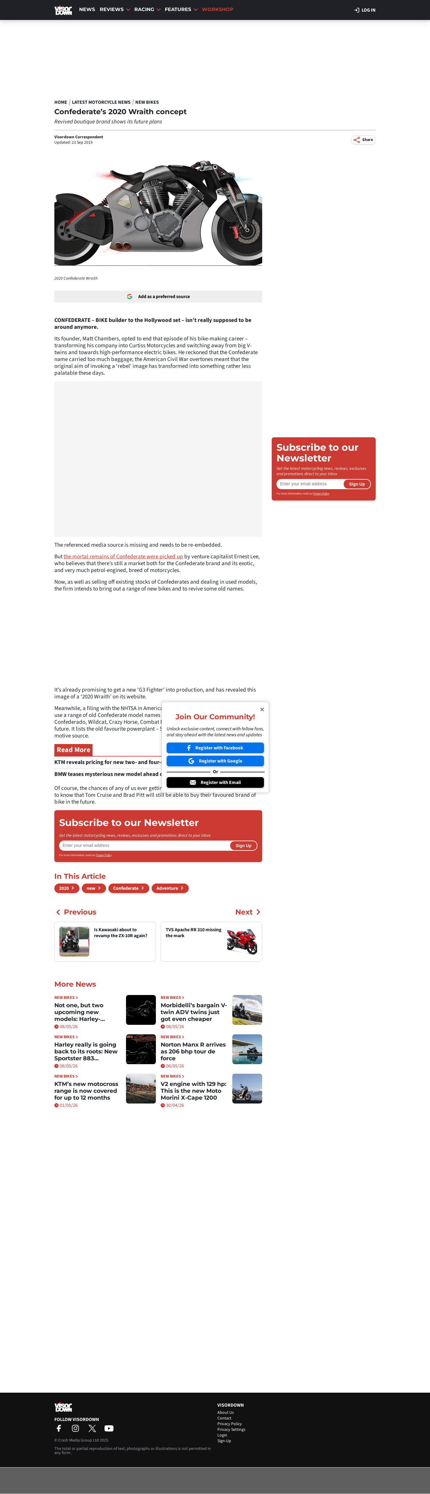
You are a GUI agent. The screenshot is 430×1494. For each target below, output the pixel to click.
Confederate (126, 888)
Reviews (115, 9)
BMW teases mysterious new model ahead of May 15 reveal (130, 774)
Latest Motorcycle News (101, 102)
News (87, 9)
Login (222, 1435)
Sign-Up (224, 1441)
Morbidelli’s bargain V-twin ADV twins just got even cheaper (194, 1012)
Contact (224, 1418)
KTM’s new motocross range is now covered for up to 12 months (86, 1091)
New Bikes (147, 102)
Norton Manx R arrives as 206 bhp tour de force (193, 1051)
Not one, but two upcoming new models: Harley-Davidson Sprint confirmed (78, 1012)
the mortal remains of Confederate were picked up (123, 557)
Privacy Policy (104, 855)
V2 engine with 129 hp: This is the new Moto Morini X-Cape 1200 (193, 1091)
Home (60, 102)
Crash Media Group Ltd (78, 1440)
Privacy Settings (231, 1430)
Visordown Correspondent (78, 137)
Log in (365, 10)
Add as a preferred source (158, 296)
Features (181, 9)
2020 (64, 888)
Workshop (218, 9)
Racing (147, 9)
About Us (225, 1413)
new (91, 888)
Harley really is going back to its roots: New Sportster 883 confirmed (86, 1051)
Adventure (167, 888)
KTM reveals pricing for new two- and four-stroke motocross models (141, 762)
